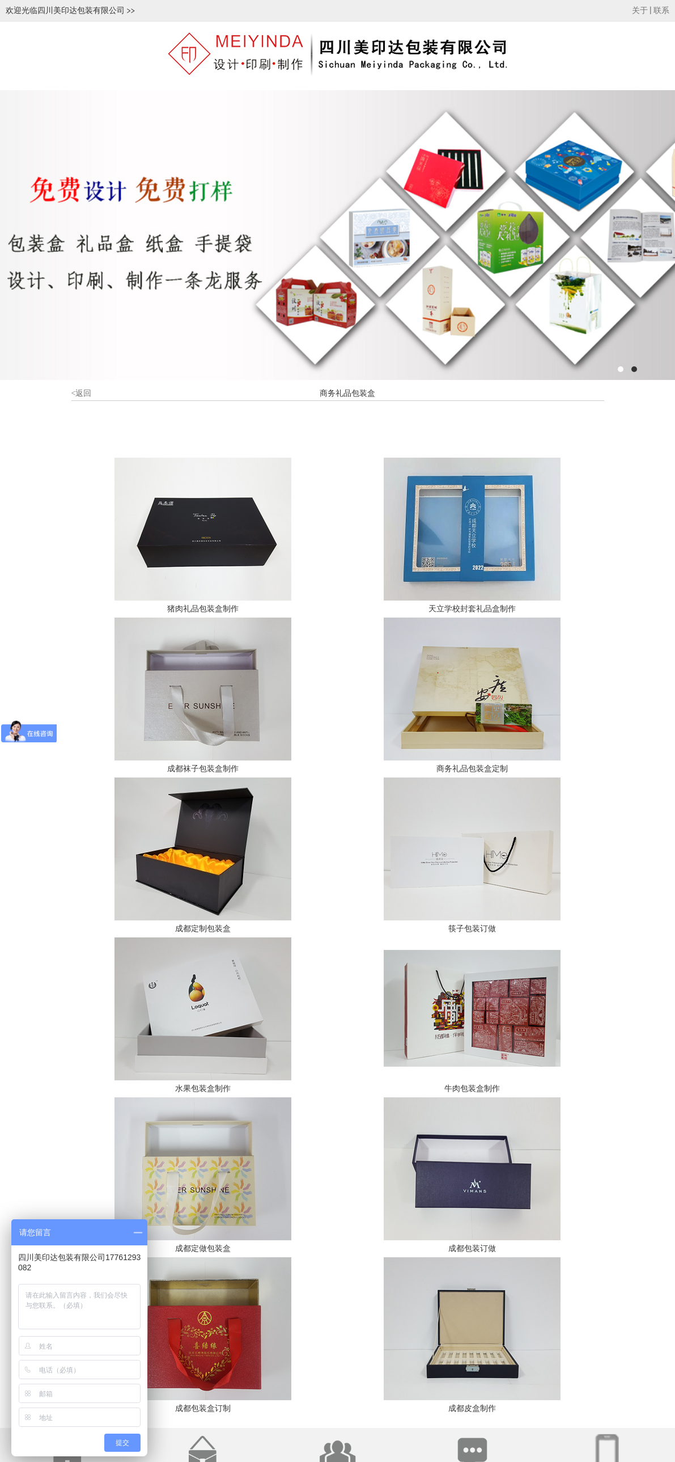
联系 (661, 10)
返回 (81, 393)
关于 (640, 10)
